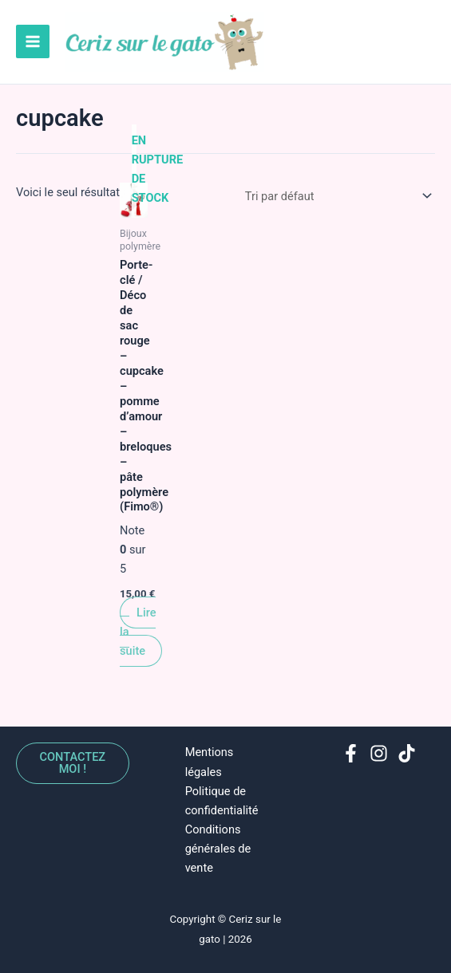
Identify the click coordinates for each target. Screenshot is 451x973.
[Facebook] (351, 753)
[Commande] (335, 199)
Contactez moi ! (72, 763)
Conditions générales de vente (218, 848)
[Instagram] (379, 753)
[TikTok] (407, 753)
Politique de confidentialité (222, 800)
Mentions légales (209, 762)
